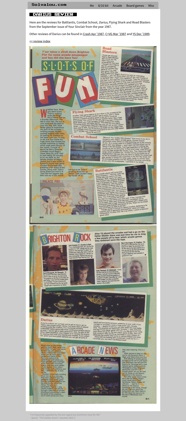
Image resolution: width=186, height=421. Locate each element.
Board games (135, 5)
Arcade (117, 5)
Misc (151, 5)
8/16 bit (103, 5)
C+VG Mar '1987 (115, 34)
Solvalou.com (49, 4)
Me (92, 5)
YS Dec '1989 (141, 34)
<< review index (39, 41)
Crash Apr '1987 (93, 34)
